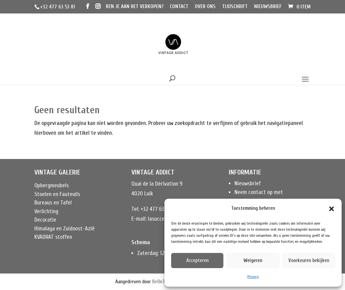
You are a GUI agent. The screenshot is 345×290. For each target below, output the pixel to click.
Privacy (253, 276)
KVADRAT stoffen (53, 237)
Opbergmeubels (51, 185)
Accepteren (197, 260)
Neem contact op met (258, 192)
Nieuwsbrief (268, 6)
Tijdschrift (235, 6)
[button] (331, 208)
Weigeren (253, 260)
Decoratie (45, 220)
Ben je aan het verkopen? (134, 6)
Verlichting (46, 211)
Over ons (205, 6)
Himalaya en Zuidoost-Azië (64, 228)
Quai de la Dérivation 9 (156, 184)
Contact (179, 6)
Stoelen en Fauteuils (57, 194)
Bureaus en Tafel (53, 202)
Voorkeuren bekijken (308, 260)
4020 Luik (142, 193)
